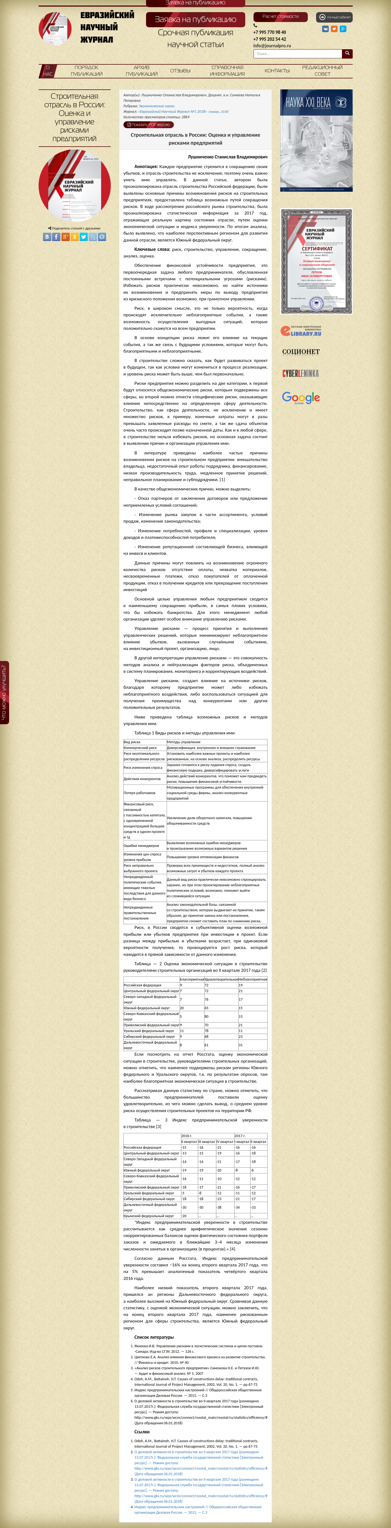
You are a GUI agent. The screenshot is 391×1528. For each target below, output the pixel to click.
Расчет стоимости (281, 17)
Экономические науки (157, 106)
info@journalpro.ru (272, 46)
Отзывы (180, 71)
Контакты (277, 71)
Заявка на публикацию (195, 19)
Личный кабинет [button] (335, 17)
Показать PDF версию (149, 125)
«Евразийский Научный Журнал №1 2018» (183, 111)
